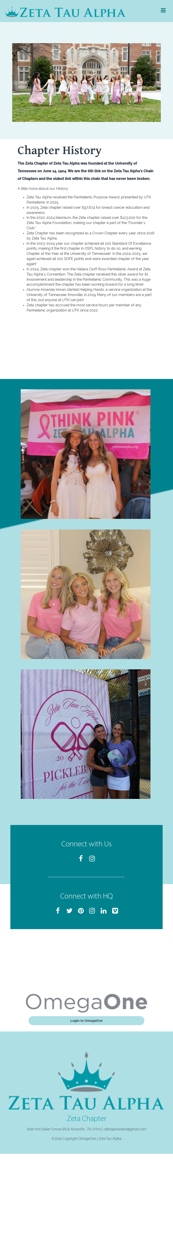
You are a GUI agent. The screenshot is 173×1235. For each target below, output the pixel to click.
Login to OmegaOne (86, 1020)
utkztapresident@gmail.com (125, 1129)
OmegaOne (87, 1139)
